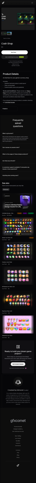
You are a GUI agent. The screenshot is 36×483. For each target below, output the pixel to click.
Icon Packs (18, 438)
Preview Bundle (18, 426)
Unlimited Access (10, 102)
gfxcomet (18, 420)
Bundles (18, 441)
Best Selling (18, 436)
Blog (18, 455)
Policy (18, 457)
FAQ (18, 452)
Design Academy (18, 429)
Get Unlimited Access (18, 431)
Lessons (18, 443)
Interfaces (18, 445)
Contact (18, 450)
